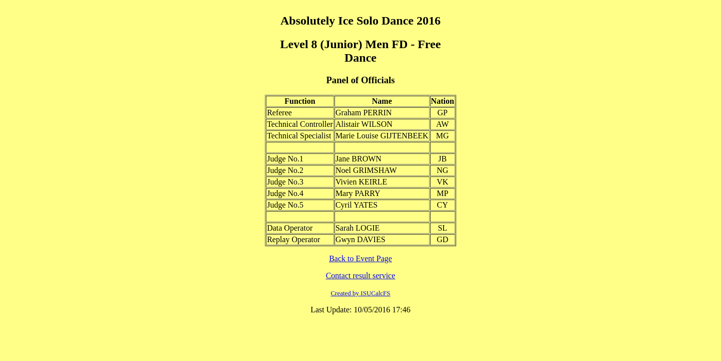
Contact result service (361, 275)
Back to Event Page (360, 258)
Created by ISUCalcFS (360, 293)
